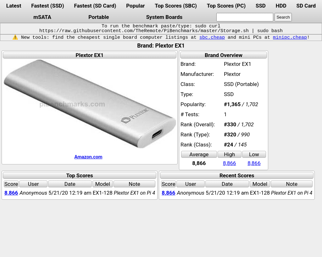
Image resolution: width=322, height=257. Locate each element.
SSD (261, 6)
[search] (244, 17)
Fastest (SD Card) (95, 6)
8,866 (229, 163)
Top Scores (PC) (226, 6)
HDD (281, 6)
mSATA (42, 17)
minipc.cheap (290, 37)
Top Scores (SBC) (176, 6)
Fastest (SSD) (47, 6)
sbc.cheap (212, 37)
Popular (135, 6)
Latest (13, 6)
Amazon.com (89, 157)
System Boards (164, 17)
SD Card (306, 6)
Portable (98, 17)
